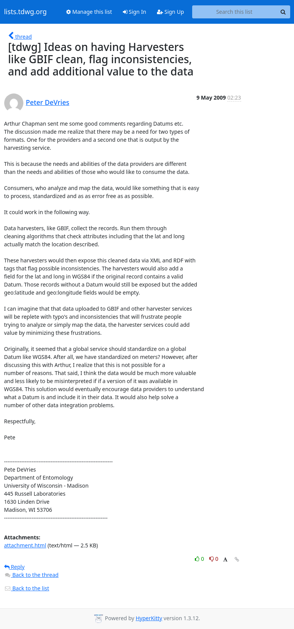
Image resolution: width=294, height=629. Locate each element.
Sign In (134, 11)
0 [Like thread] (200, 558)
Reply (14, 566)
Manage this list (89, 11)
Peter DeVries (48, 102)
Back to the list (26, 588)
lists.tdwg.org (25, 11)
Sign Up (170, 11)
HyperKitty (149, 618)
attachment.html (25, 545)
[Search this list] (234, 11)
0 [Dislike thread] (214, 558)
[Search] (283, 11)
